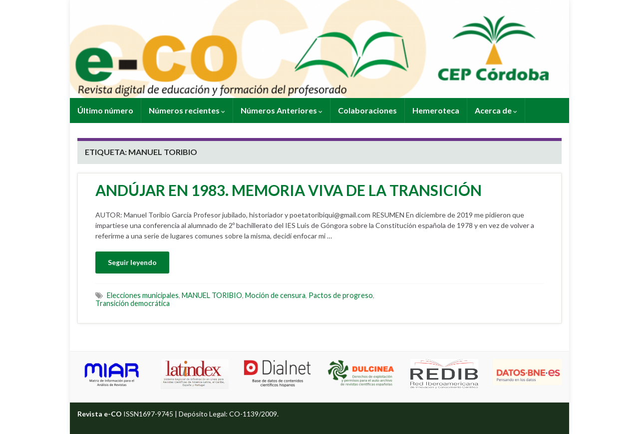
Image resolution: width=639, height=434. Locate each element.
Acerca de (496, 110)
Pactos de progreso (341, 295)
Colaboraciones (367, 110)
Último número (105, 110)
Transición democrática (132, 303)
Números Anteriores (281, 110)
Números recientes (187, 110)
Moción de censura (275, 295)
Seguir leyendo (132, 262)
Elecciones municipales (143, 295)
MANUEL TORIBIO (212, 295)
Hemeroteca (435, 110)
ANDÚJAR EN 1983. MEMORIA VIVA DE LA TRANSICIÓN (288, 190)
